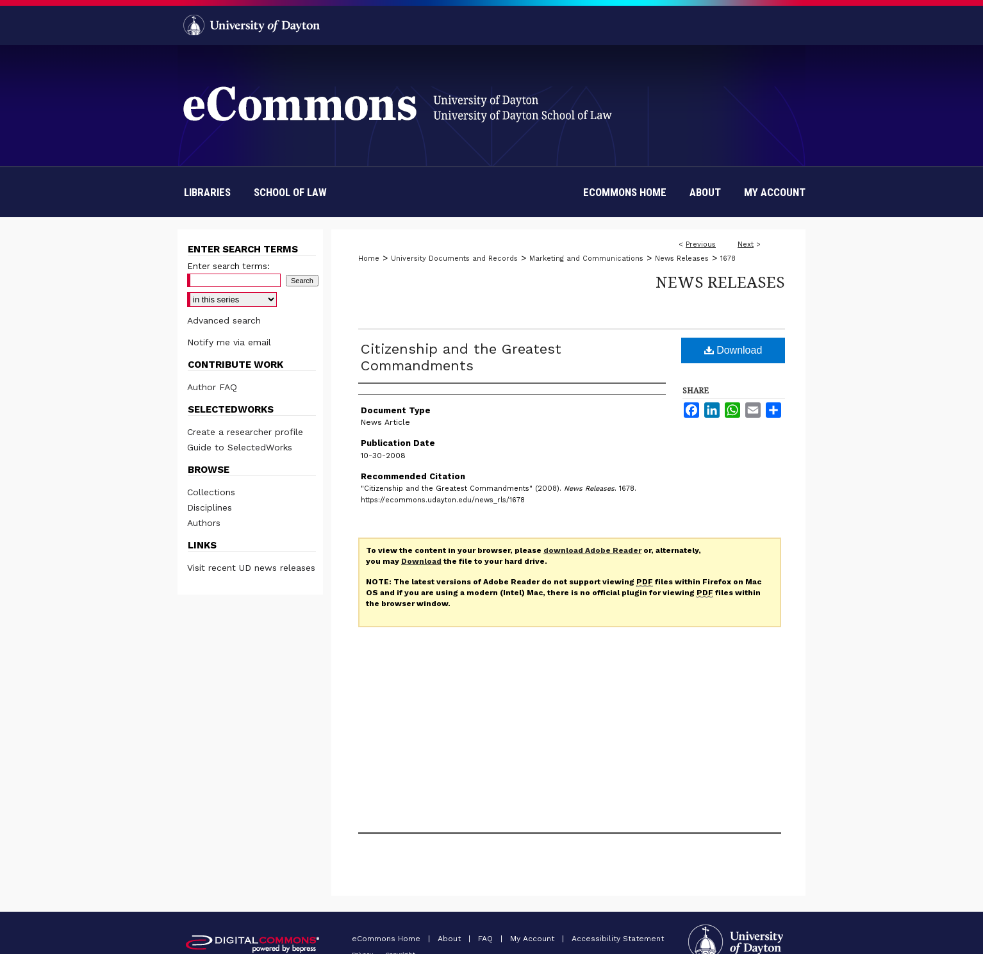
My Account (533, 938)
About (450, 938)
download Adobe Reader (592, 550)
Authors (203, 523)
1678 (728, 258)
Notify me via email (229, 342)
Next (746, 244)
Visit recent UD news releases (251, 568)
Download (733, 350)
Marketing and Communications (586, 258)
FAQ (486, 938)
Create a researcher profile (245, 432)
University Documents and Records (454, 258)
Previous (701, 244)
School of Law (290, 192)
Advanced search (224, 320)
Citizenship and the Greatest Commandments (461, 357)
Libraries (207, 192)
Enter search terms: (228, 266)
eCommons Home (387, 938)
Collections (211, 492)
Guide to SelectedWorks (239, 447)
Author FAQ (212, 387)
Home (368, 258)
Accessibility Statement (618, 938)
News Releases (682, 258)
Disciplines (209, 507)
